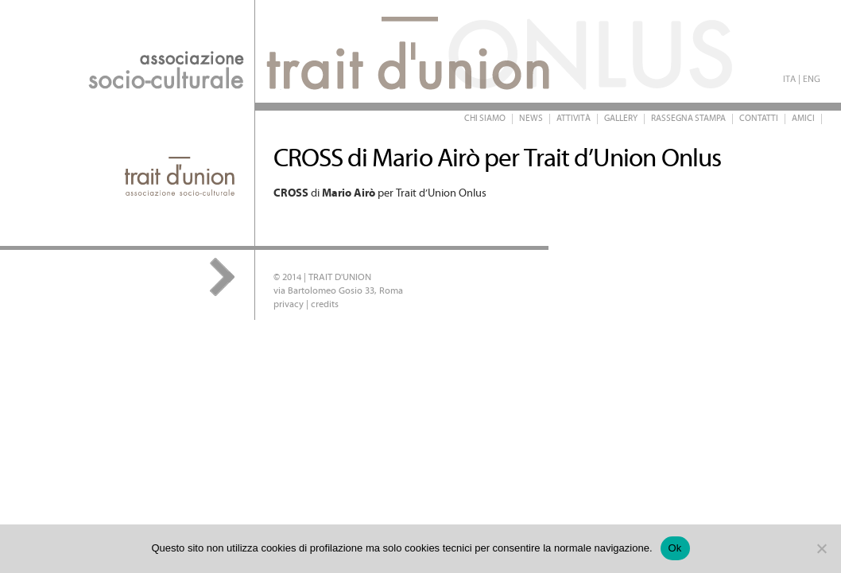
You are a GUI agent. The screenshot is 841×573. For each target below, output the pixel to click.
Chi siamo (485, 118)
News (531, 118)
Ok (675, 548)
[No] (821, 548)
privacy (288, 304)
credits (325, 304)
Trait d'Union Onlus (318, 51)
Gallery (621, 118)
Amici (803, 118)
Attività (573, 118)
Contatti (758, 118)
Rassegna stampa (688, 118)
